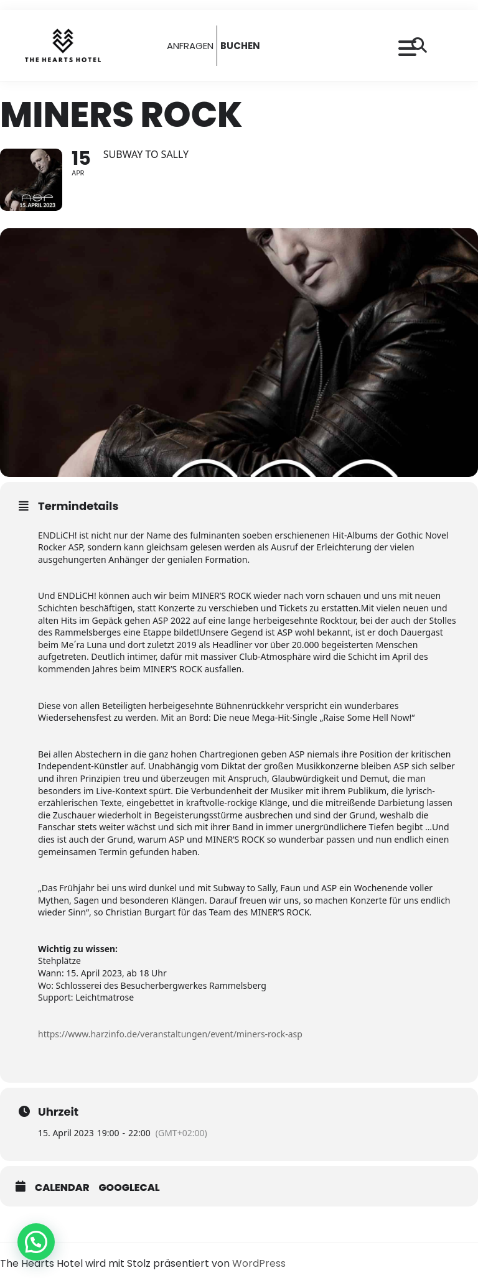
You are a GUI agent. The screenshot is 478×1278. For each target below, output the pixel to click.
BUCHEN (240, 45)
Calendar (62, 1188)
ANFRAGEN (190, 45)
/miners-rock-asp (267, 1034)
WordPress (259, 1263)
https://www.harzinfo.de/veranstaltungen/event (135, 1034)
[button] (36, 1242)
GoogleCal (129, 1188)
